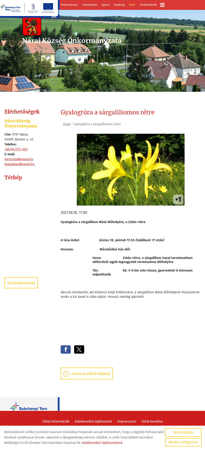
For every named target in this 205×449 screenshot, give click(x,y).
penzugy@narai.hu (18, 159)
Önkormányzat (69, 4)
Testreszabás (183, 432)
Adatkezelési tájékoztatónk (102, 443)
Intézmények (89, 4)
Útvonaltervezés (21, 283)
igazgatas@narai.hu (19, 164)
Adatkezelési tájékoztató (93, 422)
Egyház (105, 4)
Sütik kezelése (152, 422)
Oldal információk (55, 422)
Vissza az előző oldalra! (90, 374)
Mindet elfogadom (183, 442)
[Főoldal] (71, 25)
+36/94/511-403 (15, 149)
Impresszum (126, 422)
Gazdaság (119, 4)
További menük (152, 5)
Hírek (132, 4)
